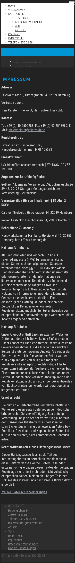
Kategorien (16, 14)
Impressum (15, 540)
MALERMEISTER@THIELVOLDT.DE (27, 62)
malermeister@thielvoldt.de (27, 130)
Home (11, 5)
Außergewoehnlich (29, 22)
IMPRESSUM (15, 38)
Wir (17, 26)
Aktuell (20, 30)
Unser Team (15, 536)
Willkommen (17, 9)
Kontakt (14, 34)
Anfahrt (12, 527)
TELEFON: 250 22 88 (20, 42)
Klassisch (22, 18)
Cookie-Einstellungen (22, 548)
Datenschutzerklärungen (23, 544)
